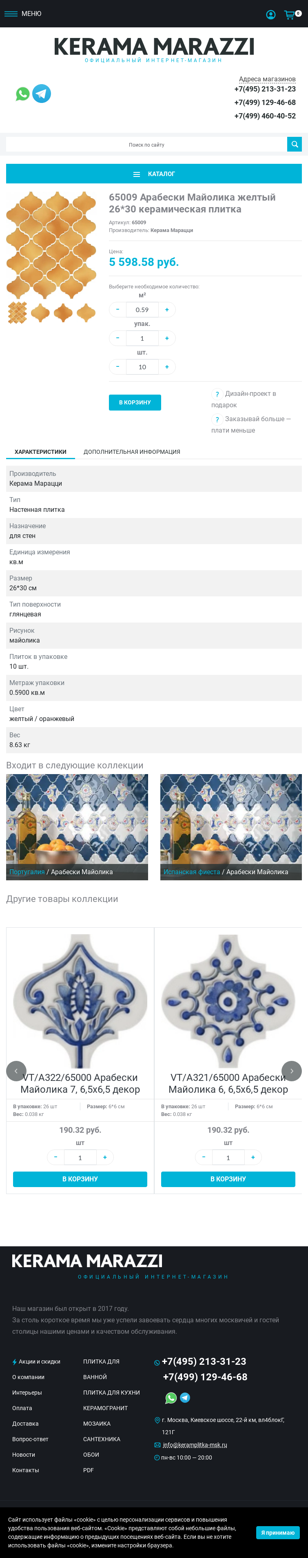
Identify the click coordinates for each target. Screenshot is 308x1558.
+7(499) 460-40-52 (265, 116)
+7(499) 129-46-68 (265, 102)
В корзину (135, 402)
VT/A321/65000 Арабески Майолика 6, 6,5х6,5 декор (228, 1083)
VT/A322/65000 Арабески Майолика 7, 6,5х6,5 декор (80, 1083)
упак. (142, 324)
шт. (142, 352)
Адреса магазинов (267, 79)
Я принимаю (278, 1532)
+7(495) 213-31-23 (265, 89)
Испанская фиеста (192, 872)
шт (80, 1143)
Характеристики (40, 452)
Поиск (294, 144)
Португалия (27, 872)
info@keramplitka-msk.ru (195, 1445)
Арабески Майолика (82, 872)
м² (142, 295)
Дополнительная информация (132, 452)
